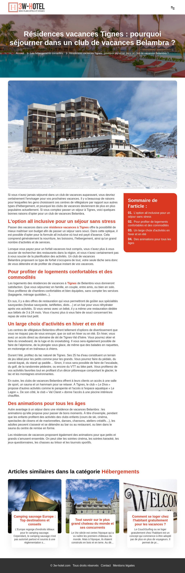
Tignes (71, 283)
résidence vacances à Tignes (69, 227)
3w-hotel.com (61, 565)
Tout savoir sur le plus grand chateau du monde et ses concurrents (92, 523)
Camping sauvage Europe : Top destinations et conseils (35, 520)
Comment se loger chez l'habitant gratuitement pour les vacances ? (150, 520)
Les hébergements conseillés (46, 53)
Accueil (20, 53)
